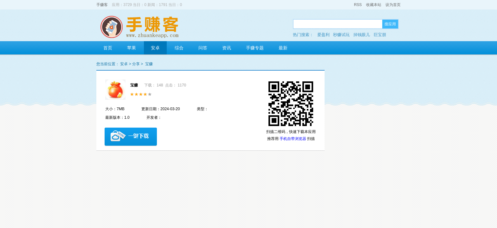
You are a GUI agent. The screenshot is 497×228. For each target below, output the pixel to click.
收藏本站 (373, 5)
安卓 (155, 47)
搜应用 (390, 24)
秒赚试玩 (341, 34)
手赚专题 (255, 47)
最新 (283, 47)
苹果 (131, 47)
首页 (107, 47)
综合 (179, 47)
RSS (358, 5)
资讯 (226, 47)
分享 (136, 64)
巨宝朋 (380, 34)
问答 (202, 47)
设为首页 (393, 5)
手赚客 (102, 5)
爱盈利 (323, 34)
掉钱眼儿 (361, 34)
